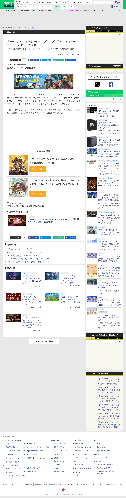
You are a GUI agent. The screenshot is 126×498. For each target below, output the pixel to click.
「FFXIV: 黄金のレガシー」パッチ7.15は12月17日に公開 (31, 281)
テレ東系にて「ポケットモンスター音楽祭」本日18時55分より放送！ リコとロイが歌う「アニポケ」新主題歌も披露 (109, 168)
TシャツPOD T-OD (60, 451)
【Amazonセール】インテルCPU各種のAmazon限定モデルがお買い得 (109, 125)
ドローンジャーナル (12, 458)
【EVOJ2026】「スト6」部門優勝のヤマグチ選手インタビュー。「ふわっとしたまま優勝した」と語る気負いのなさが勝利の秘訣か (109, 392)
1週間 (109, 31)
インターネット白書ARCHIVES (16, 476)
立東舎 (56, 454)
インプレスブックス (33, 468)
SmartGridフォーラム (34, 443)
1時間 (90, 31)
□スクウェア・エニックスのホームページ (23, 252)
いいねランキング (113, 95)
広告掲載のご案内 (41, 484)
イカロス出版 (77, 440)
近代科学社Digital (59, 471)
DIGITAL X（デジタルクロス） (37, 458)
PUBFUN (97, 454)
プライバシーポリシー (71, 484)
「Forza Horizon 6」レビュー (109, 215)
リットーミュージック (61, 443)
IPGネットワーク (100, 461)
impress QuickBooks (103, 451)
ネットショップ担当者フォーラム (38, 447)
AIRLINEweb (79, 443)
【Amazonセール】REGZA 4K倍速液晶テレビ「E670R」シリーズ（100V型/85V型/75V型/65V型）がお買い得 (109, 116)
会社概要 (84, 484)
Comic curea (101, 447)
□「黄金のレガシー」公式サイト (19, 249)
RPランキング (95, 95)
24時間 (99, 31)
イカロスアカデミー (82, 458)
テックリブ (76, 472)
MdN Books (79, 465)
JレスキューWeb (80, 454)
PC (58, 10)
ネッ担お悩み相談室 (12, 462)
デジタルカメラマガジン (14, 468)
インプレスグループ (96, 484)
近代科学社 (55, 468)
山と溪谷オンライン (60, 461)
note (59, 60)
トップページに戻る (44, 341)
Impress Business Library (35, 451)
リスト (24, 60)
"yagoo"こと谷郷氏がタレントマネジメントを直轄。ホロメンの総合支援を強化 (109, 232)
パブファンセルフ (103, 457)
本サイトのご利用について (12, 484)
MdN (74, 462)
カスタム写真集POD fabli (106, 468)
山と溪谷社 (55, 458)
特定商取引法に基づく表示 (114, 484)
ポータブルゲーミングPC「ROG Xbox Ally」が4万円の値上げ (108, 285)
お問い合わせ (27, 484)
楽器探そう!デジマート (61, 447)
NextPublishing (32, 471)
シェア (35, 60)
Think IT (8, 443)
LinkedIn (72, 60)
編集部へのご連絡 (55, 484)
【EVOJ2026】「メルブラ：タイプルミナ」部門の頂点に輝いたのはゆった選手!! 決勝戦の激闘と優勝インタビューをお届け (109, 418)
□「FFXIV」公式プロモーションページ (22, 256)
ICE (95, 440)
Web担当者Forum (11, 447)
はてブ (47, 60)
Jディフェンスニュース (83, 447)
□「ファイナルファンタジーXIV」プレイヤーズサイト (29, 259)
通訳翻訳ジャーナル (82, 451)
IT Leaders (9, 454)
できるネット (10, 472)
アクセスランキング (99, 28)
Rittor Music (55, 440)
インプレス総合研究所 (13, 451)
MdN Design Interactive (83, 468)
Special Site (96, 67)
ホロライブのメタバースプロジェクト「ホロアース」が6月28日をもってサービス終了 (109, 302)
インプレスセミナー (33, 454)
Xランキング (96, 92)
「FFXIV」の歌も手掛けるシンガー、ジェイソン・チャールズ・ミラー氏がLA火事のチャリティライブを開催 (31, 322)
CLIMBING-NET (59, 465)
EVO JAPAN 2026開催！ (100, 374)
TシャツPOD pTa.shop (105, 464)
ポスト (17, 60)
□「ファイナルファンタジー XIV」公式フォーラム (27, 262)
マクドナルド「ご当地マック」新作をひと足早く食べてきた (109, 317)
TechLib (77, 475)
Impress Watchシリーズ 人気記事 (105, 335)
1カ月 (118, 31)
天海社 (99, 443)
